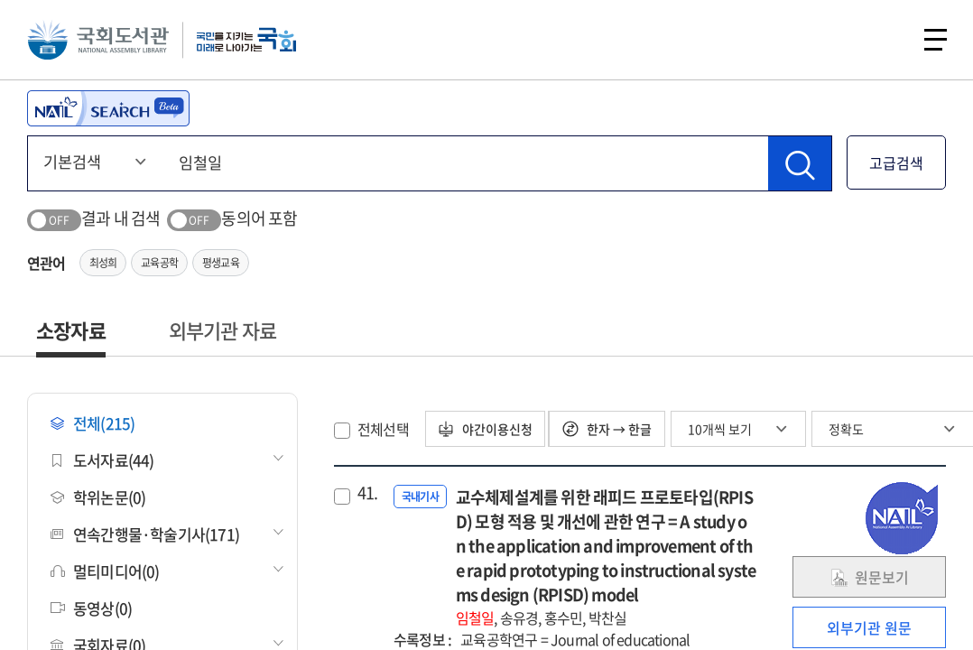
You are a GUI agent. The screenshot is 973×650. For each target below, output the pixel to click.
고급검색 (896, 162)
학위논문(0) (98, 497)
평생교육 (220, 263)
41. (367, 493)
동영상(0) (91, 608)
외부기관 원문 (869, 627)
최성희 (103, 263)
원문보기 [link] (869, 577)
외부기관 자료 (222, 330)
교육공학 (159, 263)
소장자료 (71, 330)
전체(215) (92, 423)
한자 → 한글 (609, 429)
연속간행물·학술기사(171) (145, 534)
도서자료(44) (102, 460)
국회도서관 (99, 40)
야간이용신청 (487, 429)
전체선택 (383, 429)
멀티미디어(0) (105, 571)
